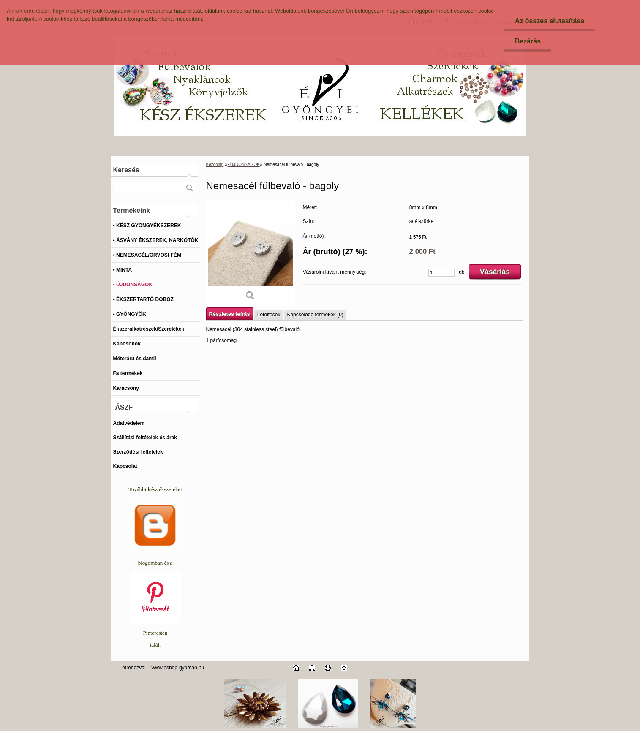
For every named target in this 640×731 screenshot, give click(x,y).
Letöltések (269, 315)
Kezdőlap (215, 164)
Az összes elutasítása (550, 20)
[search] (189, 187)
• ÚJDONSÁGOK (244, 164)
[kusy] (441, 273)
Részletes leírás (229, 314)
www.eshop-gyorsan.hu (178, 668)
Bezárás (528, 41)
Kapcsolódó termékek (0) (315, 315)
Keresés (126, 170)
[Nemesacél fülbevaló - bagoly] (250, 253)
